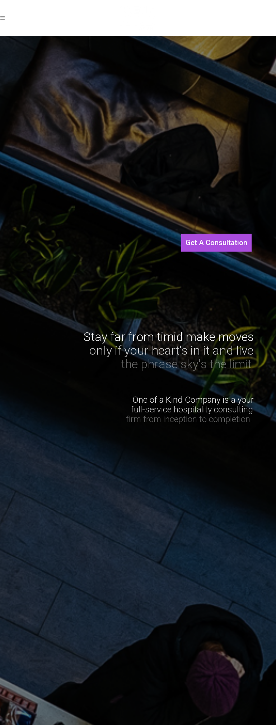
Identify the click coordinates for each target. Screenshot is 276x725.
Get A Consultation (216, 242)
